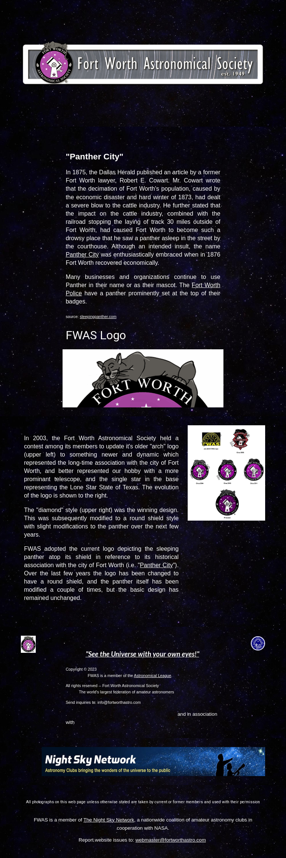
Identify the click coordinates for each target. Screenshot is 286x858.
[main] (143, 242)
